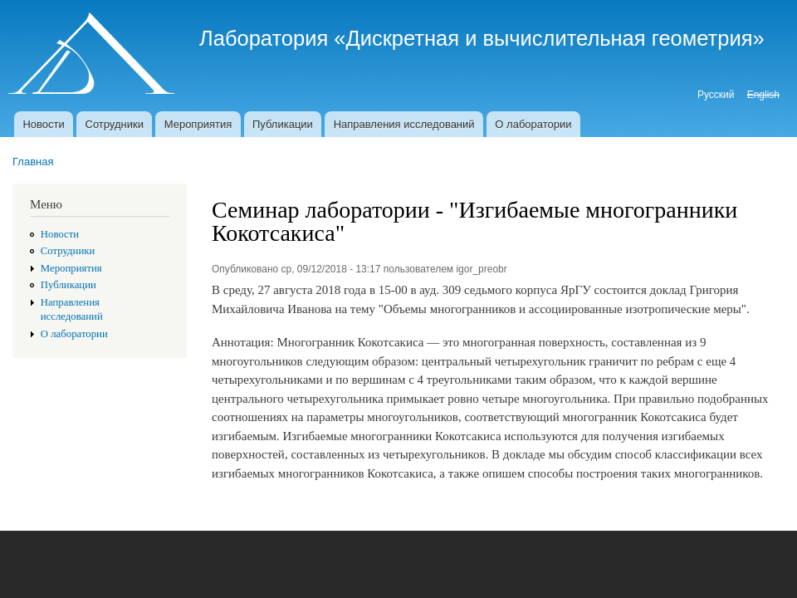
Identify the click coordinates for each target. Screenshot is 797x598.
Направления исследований (404, 124)
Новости (43, 124)
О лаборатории (533, 124)
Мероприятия (198, 124)
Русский (715, 94)
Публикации (282, 124)
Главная (32, 161)
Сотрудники (115, 124)
